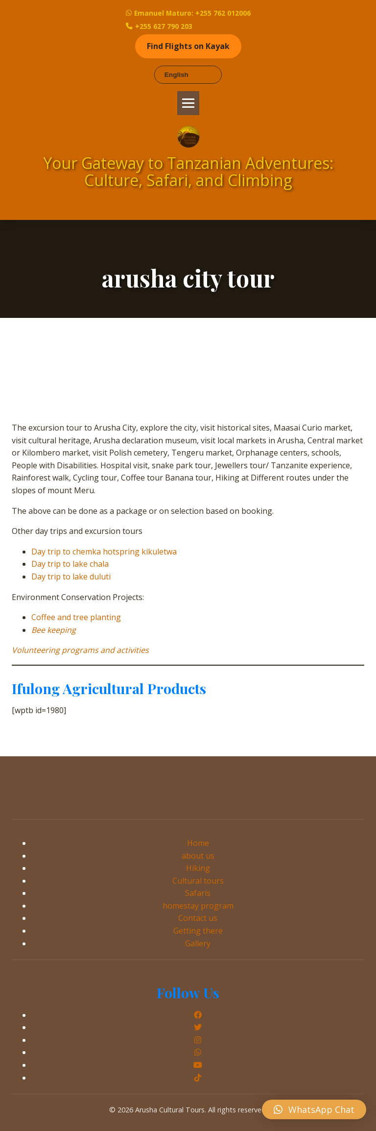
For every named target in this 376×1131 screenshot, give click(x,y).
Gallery (198, 943)
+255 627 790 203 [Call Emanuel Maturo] (159, 26)
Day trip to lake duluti (71, 576)
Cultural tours (198, 880)
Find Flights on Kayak (188, 46)
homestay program (198, 905)
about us (198, 855)
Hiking (198, 868)
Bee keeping (53, 630)
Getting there (198, 930)
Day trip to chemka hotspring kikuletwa (104, 551)
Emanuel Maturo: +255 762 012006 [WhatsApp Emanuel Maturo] (188, 13)
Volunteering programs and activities (80, 650)
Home (198, 843)
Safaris (198, 893)
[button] (314, 1109)
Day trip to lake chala (70, 563)
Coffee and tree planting (76, 617)
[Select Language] (188, 75)
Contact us (197, 918)
